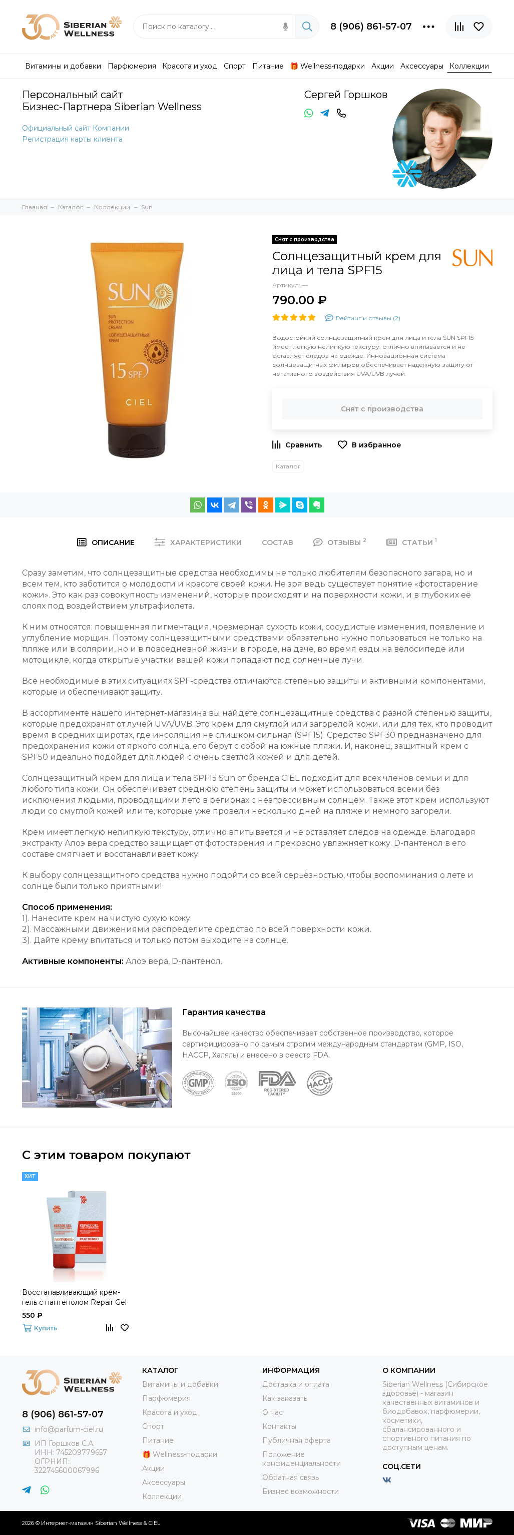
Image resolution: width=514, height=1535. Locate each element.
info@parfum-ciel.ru (69, 1429)
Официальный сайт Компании (75, 128)
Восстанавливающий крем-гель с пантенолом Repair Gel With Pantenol (74, 1297)
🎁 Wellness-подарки (179, 1454)
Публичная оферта (296, 1440)
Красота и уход (169, 1412)
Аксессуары (163, 1482)
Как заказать (284, 1398)
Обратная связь (290, 1477)
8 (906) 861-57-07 (371, 26)
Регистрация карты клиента (72, 139)
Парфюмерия (166, 1398)
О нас (272, 1412)
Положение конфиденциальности (301, 1459)
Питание (158, 1440)
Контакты (279, 1426)
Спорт (153, 1426)
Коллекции (162, 1496)
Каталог (288, 466)
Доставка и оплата (295, 1384)
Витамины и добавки (180, 1384)
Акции (153, 1468)
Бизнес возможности (300, 1491)
